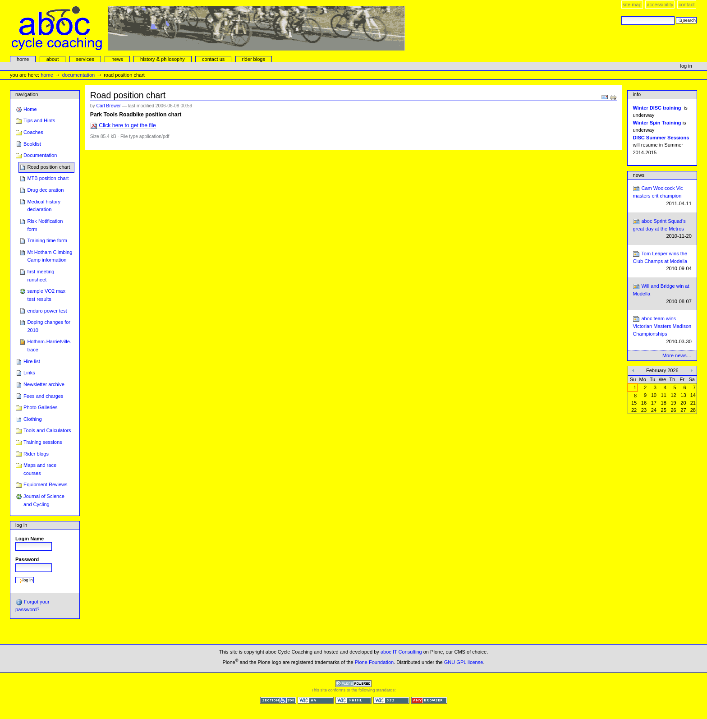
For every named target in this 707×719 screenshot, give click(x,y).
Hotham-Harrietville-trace (49, 345)
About (52, 59)
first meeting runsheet (40, 275)
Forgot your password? (32, 605)
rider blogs (253, 59)
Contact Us (213, 59)
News (638, 175)
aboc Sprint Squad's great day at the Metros (662, 229)
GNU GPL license (463, 662)
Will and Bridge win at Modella (662, 294)
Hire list (31, 361)
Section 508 (278, 700)
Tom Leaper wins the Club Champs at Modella (662, 261)
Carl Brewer (108, 105)
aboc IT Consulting (401, 651)
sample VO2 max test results (46, 295)
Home (23, 59)
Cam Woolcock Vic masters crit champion (662, 196)
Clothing (32, 419)
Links (29, 372)
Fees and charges (43, 396)
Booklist (32, 144)
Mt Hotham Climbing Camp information (49, 256)
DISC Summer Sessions (661, 137)
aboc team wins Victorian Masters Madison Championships (662, 330)
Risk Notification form (45, 225)
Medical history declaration (43, 205)
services (85, 59)
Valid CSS (391, 700)
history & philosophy (162, 59)
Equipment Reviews (45, 484)
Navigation (26, 94)
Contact (687, 4)
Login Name (29, 538)
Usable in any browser (429, 700)
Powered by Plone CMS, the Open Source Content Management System (353, 683)
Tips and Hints (39, 120)
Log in (686, 66)
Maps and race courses (39, 469)
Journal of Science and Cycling (43, 500)
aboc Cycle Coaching (208, 28)
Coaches (33, 132)
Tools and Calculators (47, 430)
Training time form (47, 240)
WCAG (316, 700)
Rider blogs (36, 453)
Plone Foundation (374, 662)
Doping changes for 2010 (48, 326)
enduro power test (47, 310)
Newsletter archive (43, 384)
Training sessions (42, 442)
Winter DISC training (657, 108)
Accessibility (660, 4)
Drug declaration (45, 190)
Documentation (78, 75)
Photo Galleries (40, 407)
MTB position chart (48, 178)
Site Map (632, 4)
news (117, 59)
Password (27, 559)
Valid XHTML (353, 700)
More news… (677, 355)
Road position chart (48, 167)
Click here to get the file (123, 125)
